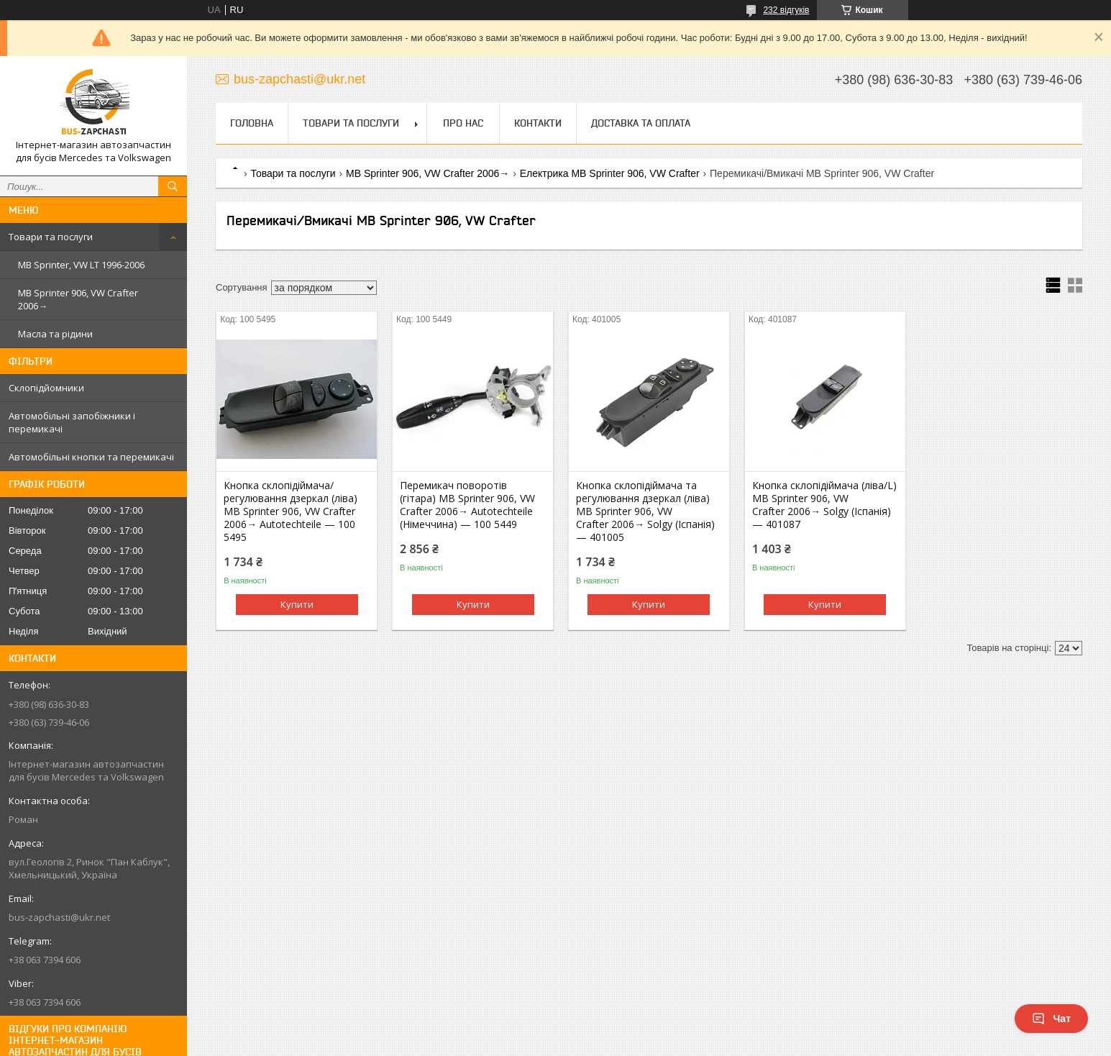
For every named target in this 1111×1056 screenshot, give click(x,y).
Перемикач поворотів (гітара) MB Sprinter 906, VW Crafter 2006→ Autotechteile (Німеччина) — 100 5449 (467, 505)
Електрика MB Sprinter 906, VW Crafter (610, 173)
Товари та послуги (51, 236)
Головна (251, 123)
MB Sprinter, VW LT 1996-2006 (81, 264)
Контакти (538, 123)
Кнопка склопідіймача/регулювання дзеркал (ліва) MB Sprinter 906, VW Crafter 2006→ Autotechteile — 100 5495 (290, 511)
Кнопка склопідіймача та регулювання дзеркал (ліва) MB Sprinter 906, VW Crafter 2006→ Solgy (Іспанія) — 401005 (645, 511)
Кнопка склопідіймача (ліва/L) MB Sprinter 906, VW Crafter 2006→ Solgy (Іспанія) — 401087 (824, 505)
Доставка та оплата (640, 123)
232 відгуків (786, 10)
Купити (297, 604)
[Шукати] (172, 186)
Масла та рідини (55, 333)
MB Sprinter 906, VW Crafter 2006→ (78, 299)
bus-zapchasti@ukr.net (59, 917)
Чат (1051, 1018)
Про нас (463, 123)
